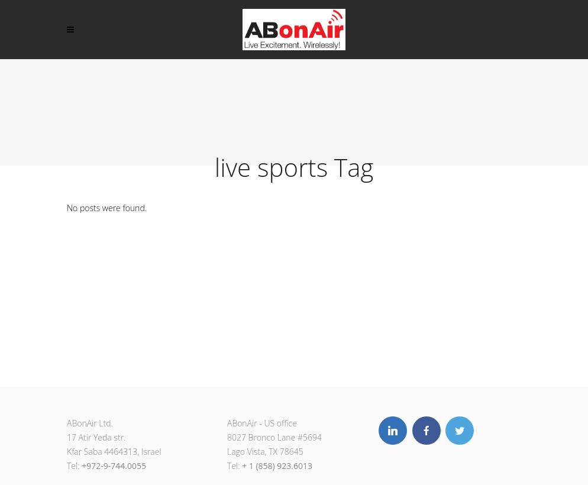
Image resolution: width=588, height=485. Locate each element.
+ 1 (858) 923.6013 (277, 465)
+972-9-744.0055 (114, 465)
